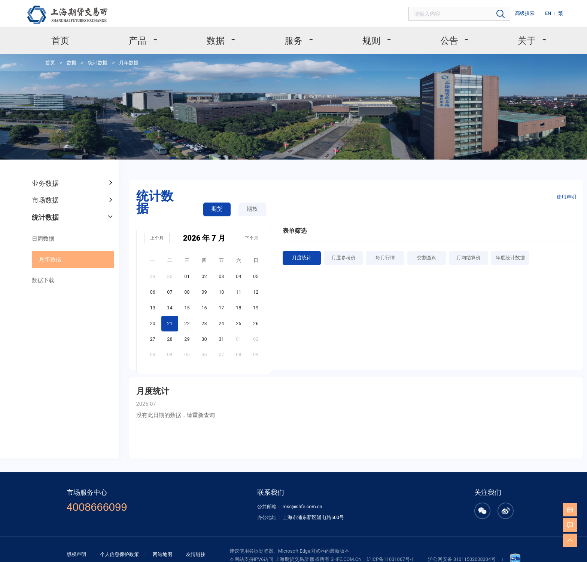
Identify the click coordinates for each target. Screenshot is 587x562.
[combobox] (463, 14)
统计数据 (94, 61)
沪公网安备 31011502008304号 (459, 548)
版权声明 (80, 543)
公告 (446, 40)
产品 (142, 40)
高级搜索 (527, 13)
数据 (218, 40)
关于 (523, 40)
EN (549, 13)
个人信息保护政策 (121, 543)
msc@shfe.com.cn (301, 496)
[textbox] (463, 14)
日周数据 (41, 234)
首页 (64, 40)
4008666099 (101, 497)
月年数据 (124, 61)
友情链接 (193, 543)
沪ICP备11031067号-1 (390, 548)
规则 (370, 40)
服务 (294, 40)
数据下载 (41, 275)
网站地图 (161, 543)
